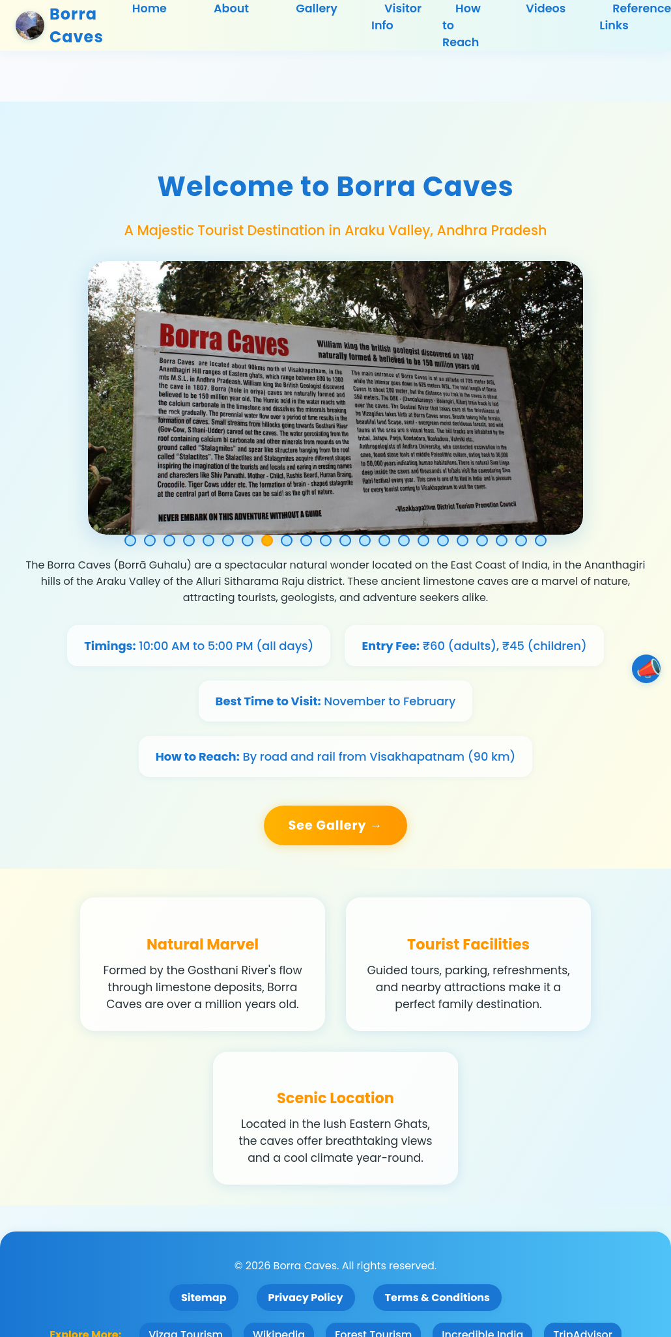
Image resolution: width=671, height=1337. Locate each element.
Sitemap (204, 1297)
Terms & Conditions (437, 1297)
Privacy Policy (305, 1297)
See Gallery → (336, 825)
